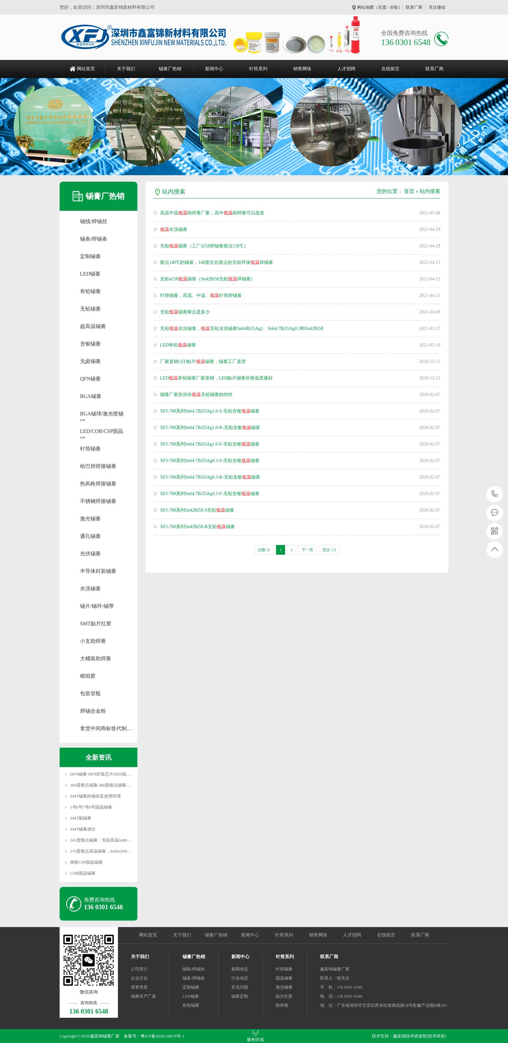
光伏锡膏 (90, 553)
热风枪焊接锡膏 (98, 483)
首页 (409, 191)
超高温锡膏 (93, 326)
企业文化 (139, 978)
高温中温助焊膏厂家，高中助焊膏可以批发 (212, 212)
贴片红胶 (284, 996)
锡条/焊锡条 (93, 239)
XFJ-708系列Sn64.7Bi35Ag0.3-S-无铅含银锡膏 (210, 460)
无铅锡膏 (90, 309)
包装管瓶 (90, 693)
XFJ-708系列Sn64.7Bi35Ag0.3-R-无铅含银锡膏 (210, 477)
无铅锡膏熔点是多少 (185, 312)
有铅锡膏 (90, 291)
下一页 (307, 550)
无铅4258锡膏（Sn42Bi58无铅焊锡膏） (207, 279)
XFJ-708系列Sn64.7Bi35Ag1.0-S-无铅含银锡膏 (210, 411)
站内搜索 (430, 191)
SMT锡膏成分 (83, 829)
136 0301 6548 (494, 494)
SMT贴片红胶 (95, 623)
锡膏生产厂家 (143, 996)
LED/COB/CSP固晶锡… (101, 431)
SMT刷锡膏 (80, 818)
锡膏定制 (239, 996)
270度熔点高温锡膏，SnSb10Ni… (101, 851)
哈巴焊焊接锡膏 (98, 466)
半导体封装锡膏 (98, 571)
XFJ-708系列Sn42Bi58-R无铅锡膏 (197, 526)
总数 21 (264, 550)
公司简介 (139, 969)
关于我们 (126, 68)
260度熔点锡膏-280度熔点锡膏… (100, 785)
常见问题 (239, 987)
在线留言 (390, 68)
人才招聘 (346, 68)
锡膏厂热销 (170, 68)
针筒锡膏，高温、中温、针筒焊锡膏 (201, 295)
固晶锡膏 (284, 978)
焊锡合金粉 (93, 711)
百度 (382, 7)
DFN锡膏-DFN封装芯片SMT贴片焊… (104, 774)
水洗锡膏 (90, 588)
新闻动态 (239, 969)
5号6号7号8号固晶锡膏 (91, 807)
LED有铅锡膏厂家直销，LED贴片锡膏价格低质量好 (216, 378)
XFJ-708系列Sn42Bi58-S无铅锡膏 (197, 510)
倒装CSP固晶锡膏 (86, 862)
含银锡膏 (90, 343)
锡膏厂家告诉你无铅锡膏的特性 (196, 394)
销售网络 (302, 68)
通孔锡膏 (90, 536)
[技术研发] (436, 1036)
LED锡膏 (90, 274)
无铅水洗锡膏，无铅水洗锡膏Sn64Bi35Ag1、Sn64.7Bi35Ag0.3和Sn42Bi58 (241, 328)
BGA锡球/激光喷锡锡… (101, 414)
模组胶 (88, 676)
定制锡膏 (90, 256)
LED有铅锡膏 (178, 345)
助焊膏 (282, 1005)
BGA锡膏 (90, 396)
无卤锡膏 (90, 361)
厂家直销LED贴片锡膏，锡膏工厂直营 (203, 361)
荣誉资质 (139, 987)
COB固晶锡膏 (83, 873)
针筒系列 (258, 68)
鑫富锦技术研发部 (410, 1036)
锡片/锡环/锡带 (97, 606)
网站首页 (86, 68)
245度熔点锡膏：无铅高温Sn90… (100, 840)
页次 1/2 (329, 550)
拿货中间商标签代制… (106, 728)
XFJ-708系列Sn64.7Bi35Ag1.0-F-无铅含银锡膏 (210, 444)
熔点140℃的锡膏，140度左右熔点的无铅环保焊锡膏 (216, 262)
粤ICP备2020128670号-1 (162, 1036)
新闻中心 (214, 68)
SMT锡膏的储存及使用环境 (95, 796)
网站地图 (365, 7)
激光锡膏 (90, 518)
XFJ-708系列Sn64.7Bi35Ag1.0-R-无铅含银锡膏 (210, 427)
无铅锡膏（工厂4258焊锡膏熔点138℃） (204, 246)
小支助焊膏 (93, 641)
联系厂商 (414, 7)
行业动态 (239, 978)
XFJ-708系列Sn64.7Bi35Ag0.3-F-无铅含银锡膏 (210, 493)
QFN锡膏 (90, 378)
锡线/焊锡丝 (93, 221)
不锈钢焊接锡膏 (98, 501)
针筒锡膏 (90, 448)
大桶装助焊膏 (95, 658)
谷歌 (394, 7)
